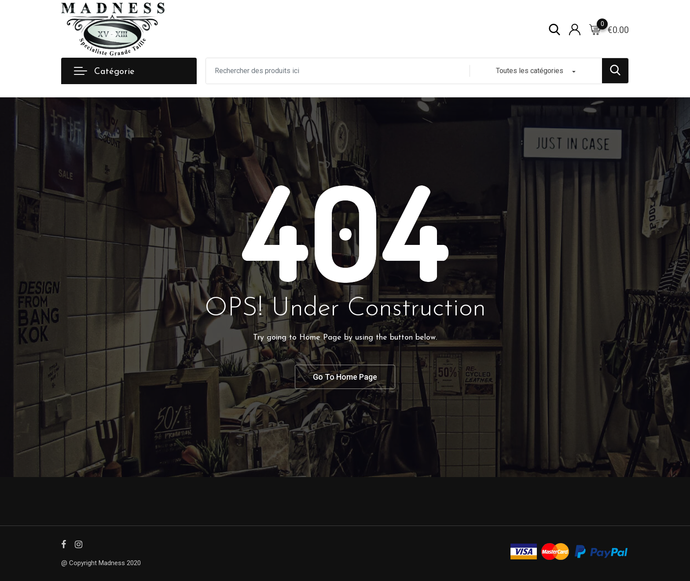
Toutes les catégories (529, 70)
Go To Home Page (345, 376)
